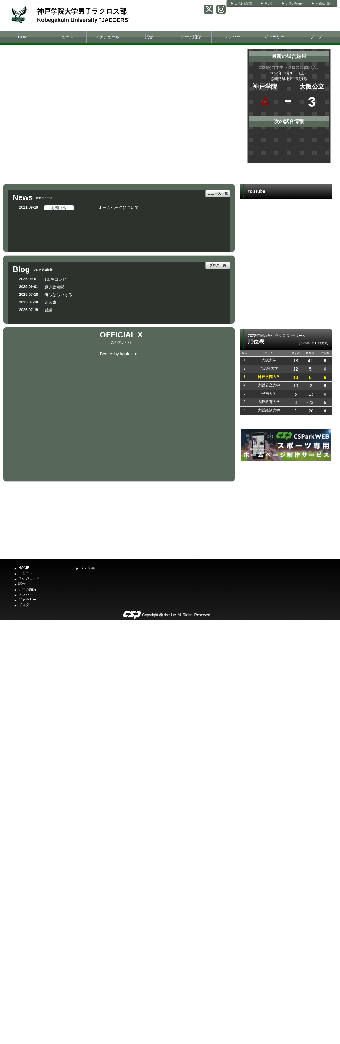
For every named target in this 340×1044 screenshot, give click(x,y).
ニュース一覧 (217, 193)
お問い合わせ (294, 3)
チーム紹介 (191, 37)
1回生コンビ (55, 279)
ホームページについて (119, 207)
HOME (24, 37)
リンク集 (87, 568)
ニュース (65, 37)
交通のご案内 (324, 3)
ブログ (316, 37)
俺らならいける (58, 294)
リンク (269, 3)
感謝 (48, 310)
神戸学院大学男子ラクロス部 (82, 11)
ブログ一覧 (217, 265)
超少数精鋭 (54, 287)
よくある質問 (243, 3)
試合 (149, 37)
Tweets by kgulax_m (119, 353)
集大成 (50, 302)
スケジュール (107, 37)
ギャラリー (274, 37)
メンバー (232, 37)
